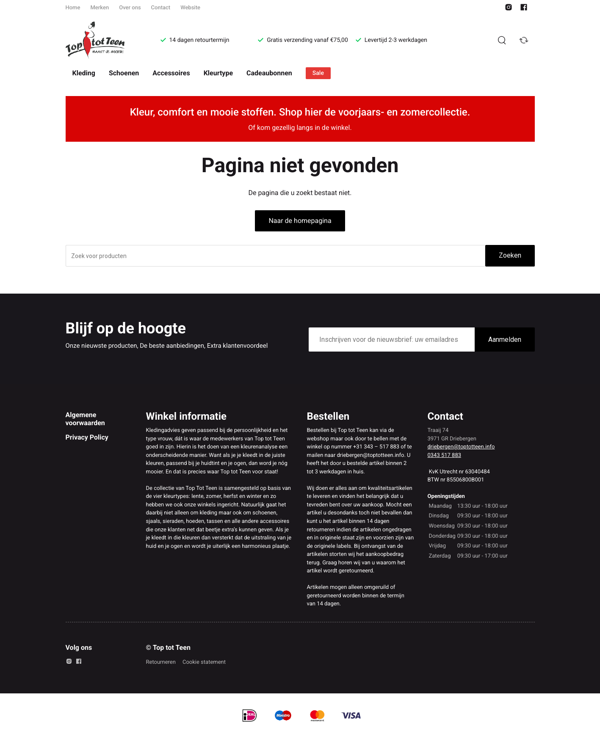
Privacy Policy (87, 437)
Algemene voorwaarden (85, 418)
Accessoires (171, 73)
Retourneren (161, 662)
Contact (161, 8)
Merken (99, 8)
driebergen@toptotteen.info (461, 447)
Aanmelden (504, 339)
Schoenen (124, 73)
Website (190, 8)
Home (73, 8)
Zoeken (510, 255)
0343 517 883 (445, 455)
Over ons (130, 8)
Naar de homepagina (299, 221)
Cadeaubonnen (269, 73)
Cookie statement (204, 662)
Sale (318, 73)
